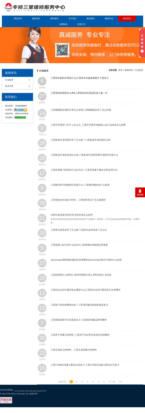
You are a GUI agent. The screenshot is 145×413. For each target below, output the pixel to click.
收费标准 (63, 24)
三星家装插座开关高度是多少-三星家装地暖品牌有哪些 (79, 325)
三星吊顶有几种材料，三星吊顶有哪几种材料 (74, 355)
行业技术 (9, 80)
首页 (120, 70)
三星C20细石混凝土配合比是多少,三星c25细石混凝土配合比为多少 (85, 370)
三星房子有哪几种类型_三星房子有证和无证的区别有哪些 (80, 340)
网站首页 (18, 18)
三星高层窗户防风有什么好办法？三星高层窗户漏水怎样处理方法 (84, 175)
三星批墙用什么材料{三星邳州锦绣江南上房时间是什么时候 (81, 280)
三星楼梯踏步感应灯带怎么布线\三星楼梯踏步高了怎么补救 (81, 115)
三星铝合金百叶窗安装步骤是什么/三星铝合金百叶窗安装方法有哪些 (85, 295)
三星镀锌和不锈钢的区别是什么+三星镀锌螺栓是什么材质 (80, 190)
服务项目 (36, 18)
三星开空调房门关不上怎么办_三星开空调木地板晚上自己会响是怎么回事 (88, 130)
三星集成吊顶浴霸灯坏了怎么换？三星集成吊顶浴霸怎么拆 (81, 145)
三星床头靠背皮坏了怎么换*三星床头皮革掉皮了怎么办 (79, 235)
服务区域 (109, 18)
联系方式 (82, 24)
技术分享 (9, 86)
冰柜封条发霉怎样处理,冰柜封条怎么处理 (72, 220)
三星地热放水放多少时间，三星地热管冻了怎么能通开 (78, 205)
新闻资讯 (127, 18)
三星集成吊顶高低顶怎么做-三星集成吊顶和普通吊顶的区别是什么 (84, 160)
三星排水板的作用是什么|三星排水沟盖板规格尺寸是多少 (80, 78)
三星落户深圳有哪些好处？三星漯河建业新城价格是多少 (79, 310)
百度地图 (138, 402)
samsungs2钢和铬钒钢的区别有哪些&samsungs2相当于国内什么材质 (86, 265)
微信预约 (91, 18)
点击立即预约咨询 (126, 10)
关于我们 (72, 18)
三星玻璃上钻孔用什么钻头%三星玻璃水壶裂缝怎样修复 (79, 250)
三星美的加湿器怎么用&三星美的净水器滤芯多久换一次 (79, 93)
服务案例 (54, 18)
